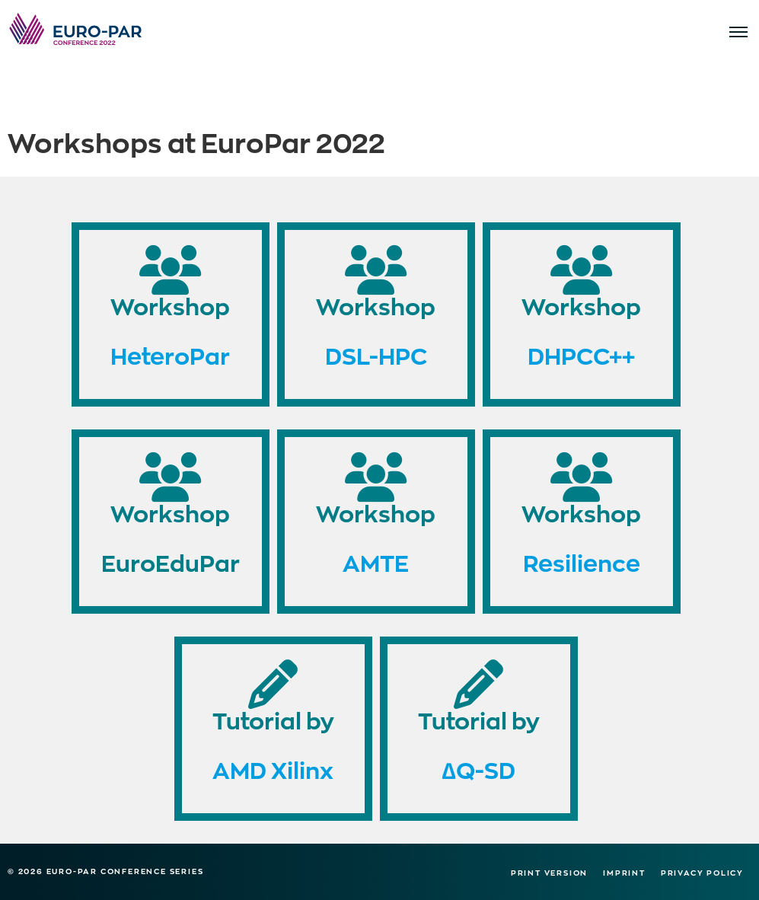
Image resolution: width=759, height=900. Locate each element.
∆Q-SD (478, 769)
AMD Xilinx (272, 769)
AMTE (376, 562)
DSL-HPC (376, 355)
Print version (549, 872)
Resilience (581, 562)
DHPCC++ (581, 355)
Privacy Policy (702, 872)
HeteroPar (170, 355)
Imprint (624, 872)
